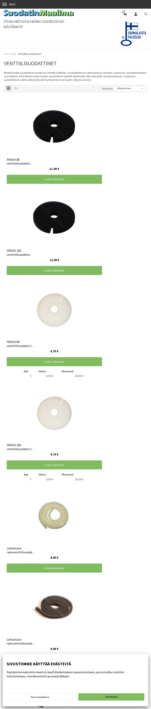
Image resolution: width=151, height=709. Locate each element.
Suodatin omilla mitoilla (16, 624)
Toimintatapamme (71, 618)
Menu (9, 4)
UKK (111, 618)
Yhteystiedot (95, 618)
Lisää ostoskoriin (40, 162)
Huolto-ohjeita (47, 618)
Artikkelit (124, 618)
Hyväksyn (111, 697)
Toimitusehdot (25, 618)
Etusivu (7, 618)
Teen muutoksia (39, 697)
